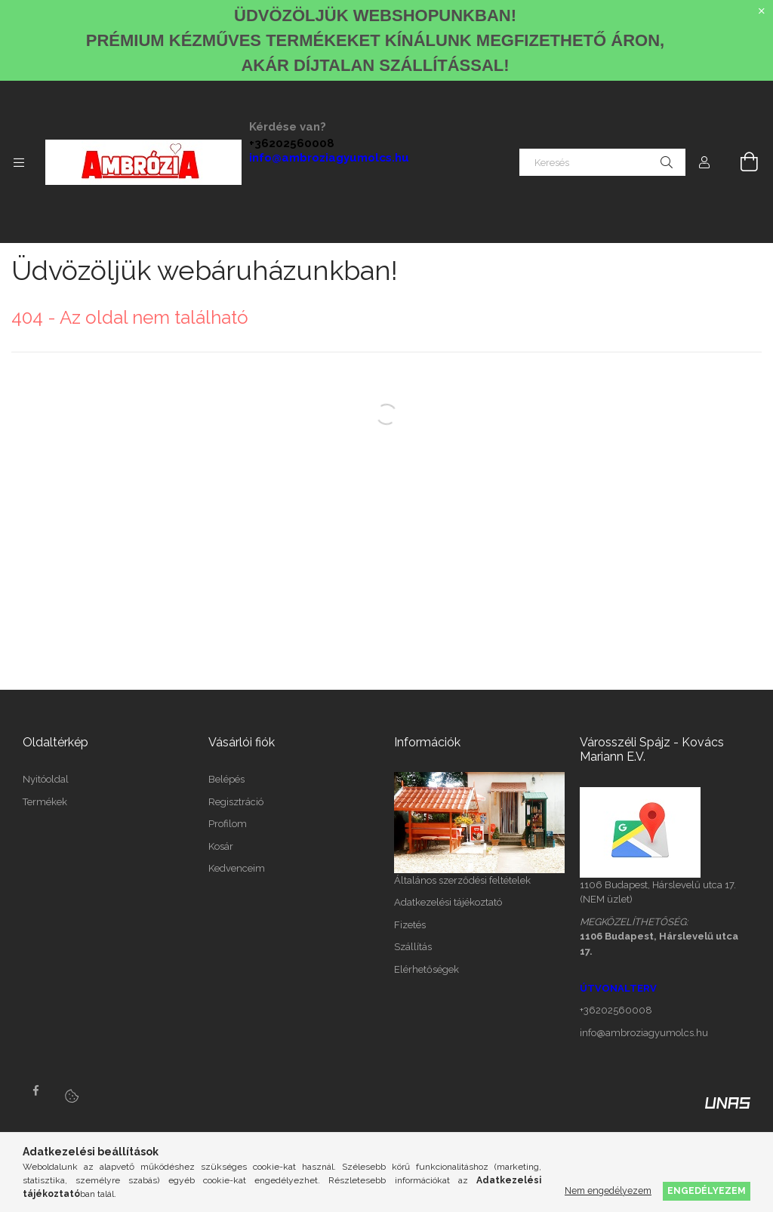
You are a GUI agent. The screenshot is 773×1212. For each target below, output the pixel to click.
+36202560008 (291, 143)
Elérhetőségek (426, 969)
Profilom (227, 823)
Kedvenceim (236, 868)
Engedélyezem (706, 1190)
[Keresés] (602, 162)
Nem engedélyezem (608, 1190)
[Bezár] (761, 11)
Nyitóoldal (46, 779)
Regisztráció (235, 801)
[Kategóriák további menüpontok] (19, 162)
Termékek (45, 801)
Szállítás (413, 946)
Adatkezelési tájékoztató (448, 902)
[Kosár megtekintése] (740, 162)
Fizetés (410, 925)
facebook (35, 1090)
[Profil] (704, 162)
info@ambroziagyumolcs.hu (329, 158)
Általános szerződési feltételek (462, 880)
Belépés (226, 779)
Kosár (220, 846)
